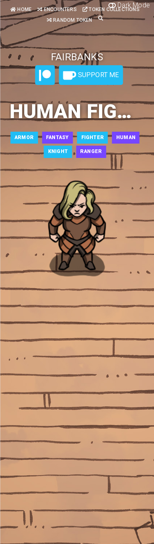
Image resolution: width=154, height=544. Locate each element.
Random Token (69, 20)
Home (21, 9)
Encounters (56, 9)
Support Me (91, 75)
